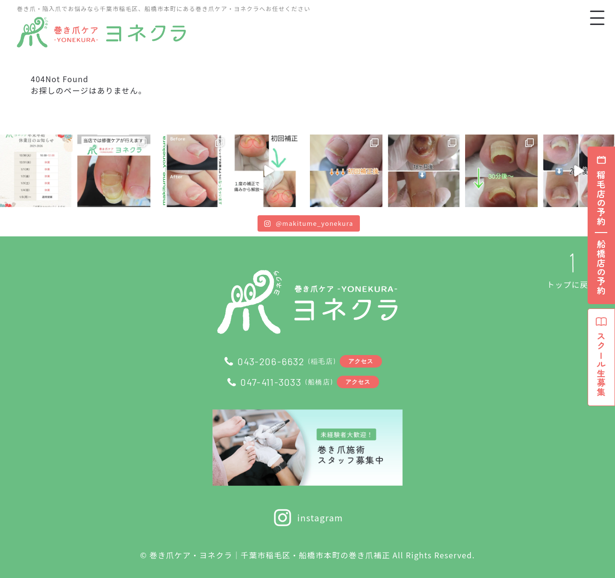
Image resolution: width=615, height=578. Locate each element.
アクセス (361, 360)
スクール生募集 (601, 357)
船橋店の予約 (601, 267)
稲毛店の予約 (601, 198)
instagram (307, 517)
